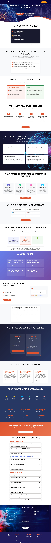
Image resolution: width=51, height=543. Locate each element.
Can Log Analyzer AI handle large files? (17, 492)
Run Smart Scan (20, 13)
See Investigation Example (29, 13)
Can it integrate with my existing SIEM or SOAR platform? (20, 451)
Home (16, 536)
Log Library (27, 540)
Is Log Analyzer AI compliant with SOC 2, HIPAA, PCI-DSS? (20, 448)
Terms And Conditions (29, 536)
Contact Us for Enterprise (25, 197)
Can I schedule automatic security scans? (17, 464)
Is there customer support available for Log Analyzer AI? (20, 499)
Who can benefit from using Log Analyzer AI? (18, 497)
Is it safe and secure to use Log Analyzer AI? (18, 487)
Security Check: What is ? (26, 521)
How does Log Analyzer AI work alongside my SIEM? (19, 446)
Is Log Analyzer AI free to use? (16, 482)
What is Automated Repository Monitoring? (18, 459)
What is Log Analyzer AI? (15, 475)
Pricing (16, 540)
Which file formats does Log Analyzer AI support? (19, 477)
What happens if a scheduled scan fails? (17, 469)
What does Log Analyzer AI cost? (16, 453)
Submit (25, 527)
